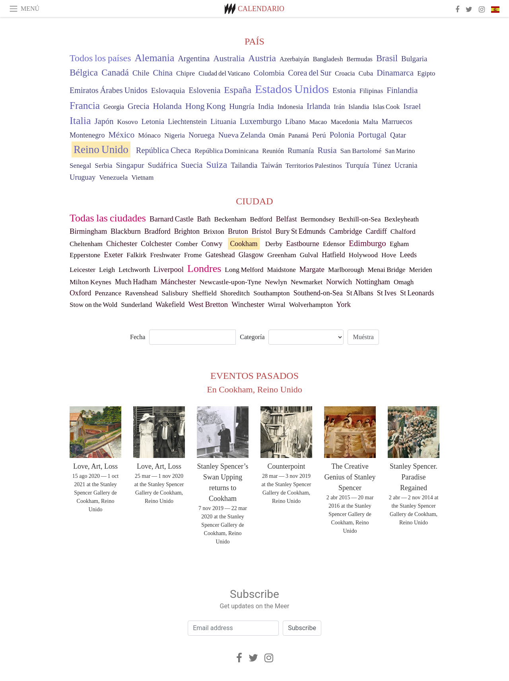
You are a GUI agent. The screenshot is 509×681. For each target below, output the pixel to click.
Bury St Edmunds (300, 231)
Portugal (372, 135)
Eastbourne (302, 243)
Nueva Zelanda (242, 134)
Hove (388, 255)
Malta (370, 122)
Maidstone (281, 270)
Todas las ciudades (108, 218)
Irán (339, 107)
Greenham (281, 255)
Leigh (107, 270)
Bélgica (84, 72)
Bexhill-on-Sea (359, 219)
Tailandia (244, 165)
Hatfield (333, 255)
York (343, 304)
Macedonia (344, 122)
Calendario (261, 9)
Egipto (426, 73)
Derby (274, 244)
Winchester (247, 304)
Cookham (243, 244)
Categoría (252, 337)
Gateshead (220, 255)
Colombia (269, 72)
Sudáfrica (163, 165)
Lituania (223, 121)
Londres (204, 268)
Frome (193, 255)
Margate (311, 269)
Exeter (113, 255)
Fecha (137, 337)
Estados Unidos (292, 88)
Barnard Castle (172, 219)
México (121, 135)
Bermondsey (318, 219)
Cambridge (345, 231)
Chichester (121, 244)
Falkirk (136, 255)
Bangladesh (328, 59)
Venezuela (113, 177)
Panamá (298, 135)
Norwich (339, 281)
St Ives (386, 293)
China (163, 72)
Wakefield (170, 304)
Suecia (191, 165)
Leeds (408, 255)
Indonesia (290, 107)
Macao (318, 122)
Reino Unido (101, 149)
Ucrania (406, 165)
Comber (186, 244)
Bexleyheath (401, 219)
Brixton (213, 231)
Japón (104, 121)
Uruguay (82, 177)
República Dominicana (226, 151)
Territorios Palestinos (314, 165)
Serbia (103, 165)
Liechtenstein (187, 122)
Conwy (211, 244)
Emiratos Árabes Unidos (109, 90)
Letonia (153, 121)
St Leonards (417, 293)
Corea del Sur (309, 72)
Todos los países (100, 58)
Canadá (115, 73)
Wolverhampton (311, 304)
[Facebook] (239, 658)
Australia (229, 58)
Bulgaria (414, 58)
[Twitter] (253, 658)
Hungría (241, 106)
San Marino (400, 151)
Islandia (358, 107)
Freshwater (165, 255)
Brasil (387, 58)
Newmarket (306, 282)
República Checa (163, 150)
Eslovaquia (168, 90)
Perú (319, 135)
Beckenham (230, 219)
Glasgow (251, 255)
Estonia (344, 90)
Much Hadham (136, 282)
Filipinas (371, 91)
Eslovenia (204, 90)
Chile (140, 73)
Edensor (334, 244)
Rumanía (301, 151)
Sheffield (204, 293)
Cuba (366, 73)
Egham (399, 244)
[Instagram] (268, 658)
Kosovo (127, 122)
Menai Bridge (386, 270)
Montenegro (87, 135)
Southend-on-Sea (318, 293)
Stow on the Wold (93, 304)
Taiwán (271, 165)
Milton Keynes (90, 282)
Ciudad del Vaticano (224, 73)
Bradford (157, 231)
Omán (277, 135)
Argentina (194, 58)
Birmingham (88, 231)
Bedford (261, 219)
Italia (80, 120)
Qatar (398, 135)
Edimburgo (367, 243)
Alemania (155, 58)
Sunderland (136, 304)
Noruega (201, 135)
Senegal (80, 165)
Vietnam (142, 177)
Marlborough (346, 270)
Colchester (156, 244)
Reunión (273, 151)
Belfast (286, 219)
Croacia (345, 73)
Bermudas (359, 59)
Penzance (108, 293)
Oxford (80, 293)
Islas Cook (386, 107)
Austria (262, 58)
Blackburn (126, 231)
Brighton (187, 231)
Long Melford (244, 270)
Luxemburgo (261, 121)
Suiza (216, 164)
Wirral (277, 304)
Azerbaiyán (294, 59)
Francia (85, 105)
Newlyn (276, 282)
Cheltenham (86, 244)
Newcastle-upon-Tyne (231, 282)
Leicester (82, 270)
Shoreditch (235, 293)
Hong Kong (205, 106)
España (237, 90)
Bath (204, 219)
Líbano (295, 122)
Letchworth (134, 270)
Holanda (167, 106)
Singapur (130, 165)
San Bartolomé (361, 151)
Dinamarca (395, 73)
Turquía (357, 165)
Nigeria (174, 135)
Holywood (363, 255)
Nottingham (373, 282)
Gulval (309, 255)
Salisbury (174, 293)
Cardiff (376, 231)
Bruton (238, 231)
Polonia (342, 134)
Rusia (327, 150)
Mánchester (178, 281)
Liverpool (168, 269)
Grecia (139, 106)
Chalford (403, 231)
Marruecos (397, 122)
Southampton (271, 293)
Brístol (262, 231)
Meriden (420, 270)
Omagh (404, 282)
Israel (412, 106)
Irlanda (318, 106)
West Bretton (208, 304)
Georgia (113, 107)
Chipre (185, 73)
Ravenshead (141, 293)
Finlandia (402, 90)
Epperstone (85, 255)
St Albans (359, 293)
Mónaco (149, 135)
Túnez (382, 165)
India (266, 106)
